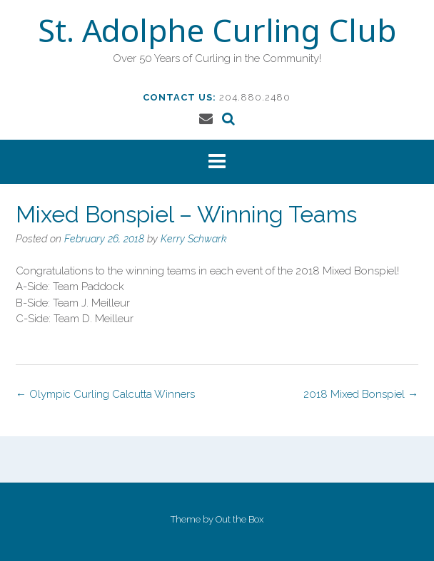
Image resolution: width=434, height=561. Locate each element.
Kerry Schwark (194, 239)
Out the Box (239, 519)
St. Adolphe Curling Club (217, 33)
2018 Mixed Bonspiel (360, 394)
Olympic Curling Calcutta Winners (105, 394)
